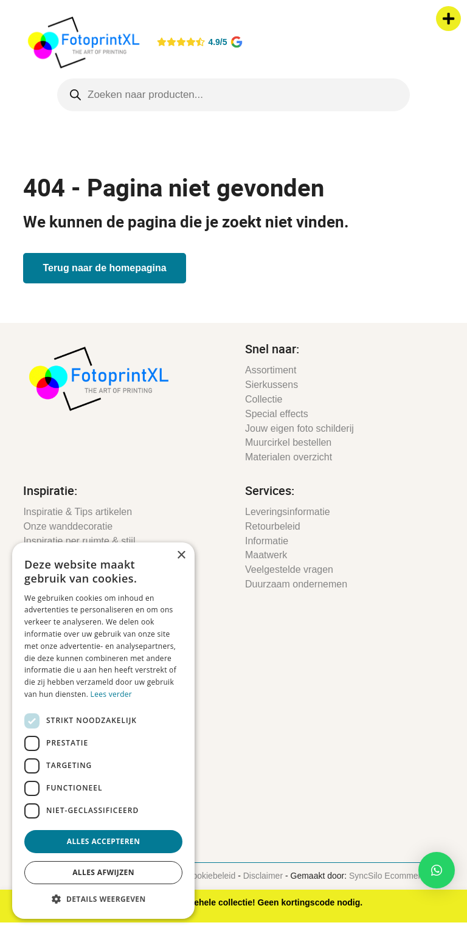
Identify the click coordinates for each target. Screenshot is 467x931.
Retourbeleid (272, 526)
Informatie (266, 541)
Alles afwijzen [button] (103, 872)
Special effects (276, 414)
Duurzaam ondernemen (296, 584)
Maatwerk (266, 555)
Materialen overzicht (288, 457)
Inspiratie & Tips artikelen (77, 512)
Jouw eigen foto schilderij (299, 428)
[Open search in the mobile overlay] (233, 94)
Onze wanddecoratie (67, 526)
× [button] (180, 555)
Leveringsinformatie (287, 512)
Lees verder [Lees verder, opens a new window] (112, 694)
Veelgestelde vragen (289, 569)
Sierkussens (271, 384)
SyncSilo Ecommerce (389, 876)
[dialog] (103, 730)
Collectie (263, 399)
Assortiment (270, 370)
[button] (436, 870)
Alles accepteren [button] (103, 841)
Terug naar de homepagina (104, 268)
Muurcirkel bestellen (288, 442)
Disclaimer (263, 876)
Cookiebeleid (210, 876)
